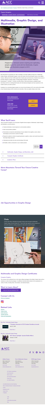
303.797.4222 (10, 100)
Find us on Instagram (5, 298)
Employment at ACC (6, 389)
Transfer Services (4, 314)
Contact (33, 105)
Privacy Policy (9, 378)
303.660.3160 (17, 365)
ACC (2, 7)
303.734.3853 (33, 365)
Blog (8, 402)
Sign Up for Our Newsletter (10, 290)
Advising (2, 309)
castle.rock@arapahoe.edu (19, 366)
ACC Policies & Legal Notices (11, 371)
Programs (15, 7)
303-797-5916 (10, 108)
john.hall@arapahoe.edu (12, 107)
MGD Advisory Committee (32, 14)
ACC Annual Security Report (11, 376)
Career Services (4, 312)
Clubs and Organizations (6, 316)
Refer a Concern (9, 374)
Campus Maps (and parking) (11, 400)
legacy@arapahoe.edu (34, 366)
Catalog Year (36, 145)
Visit (7, 398)
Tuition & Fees (4, 311)
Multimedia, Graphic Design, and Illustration (13, 14)
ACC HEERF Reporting (10, 380)
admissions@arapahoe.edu (13, 98)
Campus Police (5, 391)
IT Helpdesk (5, 392)
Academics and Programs (8, 7)
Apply (33, 101)
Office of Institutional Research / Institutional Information (11, 385)
